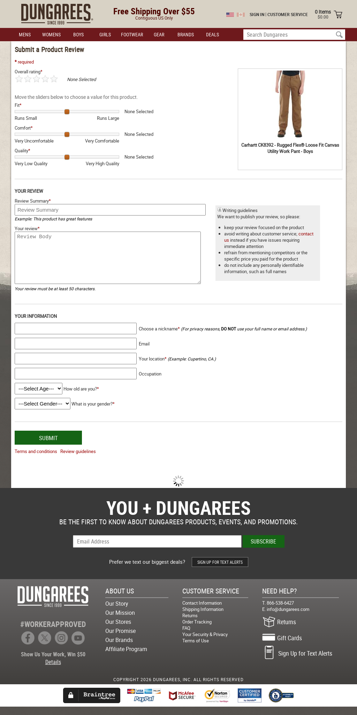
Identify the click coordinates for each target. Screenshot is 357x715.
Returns (190, 624)
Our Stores (118, 630)
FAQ (186, 636)
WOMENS (51, 34)
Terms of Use (195, 649)
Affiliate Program (126, 657)
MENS (25, 34)
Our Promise (120, 639)
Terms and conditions (36, 460)
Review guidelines (78, 460)
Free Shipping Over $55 (154, 11)
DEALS (212, 34)
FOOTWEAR (132, 34)
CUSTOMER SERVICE (287, 14)
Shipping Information (202, 617)
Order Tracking (197, 630)
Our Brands (119, 648)
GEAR (159, 34)
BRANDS (185, 34)
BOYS (78, 34)
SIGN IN (257, 14)
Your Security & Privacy (205, 643)
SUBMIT (48, 446)
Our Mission (120, 621)
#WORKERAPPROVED (53, 632)
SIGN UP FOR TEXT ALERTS (220, 570)
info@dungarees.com (288, 617)
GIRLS (105, 34)
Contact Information (202, 611)
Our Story (116, 612)
